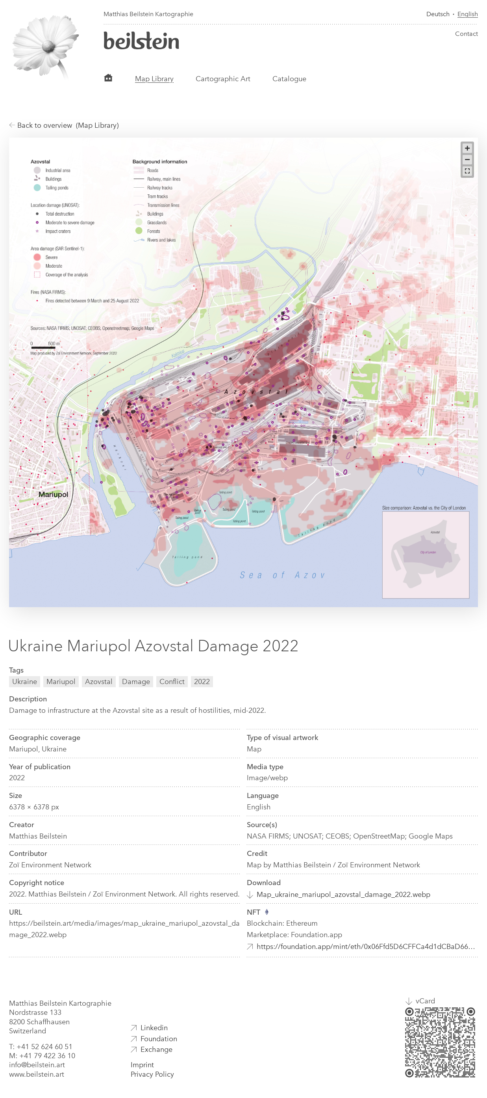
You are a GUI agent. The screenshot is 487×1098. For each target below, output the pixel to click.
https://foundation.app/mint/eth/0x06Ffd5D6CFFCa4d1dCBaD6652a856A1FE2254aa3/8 (367, 946)
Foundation (159, 1039)
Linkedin (154, 1027)
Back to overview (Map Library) (64, 125)
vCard (425, 1001)
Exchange (156, 1049)
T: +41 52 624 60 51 (40, 1046)
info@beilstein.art (37, 1065)
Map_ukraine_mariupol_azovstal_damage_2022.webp (343, 894)
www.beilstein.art (36, 1074)
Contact (466, 33)
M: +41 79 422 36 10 (42, 1055)
